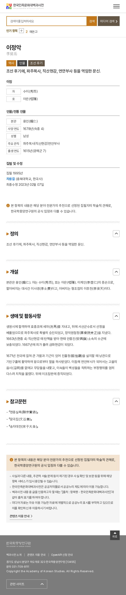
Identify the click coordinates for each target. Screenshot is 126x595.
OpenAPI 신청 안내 (61, 554)
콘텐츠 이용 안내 (20, 516)
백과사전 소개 (14, 554)
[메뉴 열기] (116, 6)
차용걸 (10, 179)
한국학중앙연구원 (18, 544)
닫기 (116, 233)
